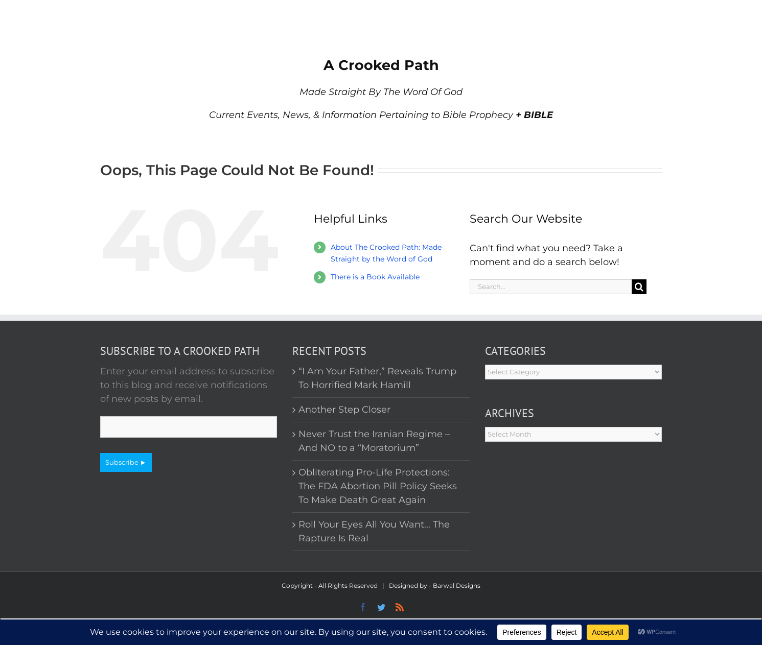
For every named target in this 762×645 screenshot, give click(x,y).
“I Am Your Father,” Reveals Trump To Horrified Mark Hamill (377, 378)
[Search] (639, 286)
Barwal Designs (456, 585)
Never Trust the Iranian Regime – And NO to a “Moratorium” (374, 440)
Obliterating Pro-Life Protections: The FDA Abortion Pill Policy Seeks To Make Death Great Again (377, 486)
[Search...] (551, 286)
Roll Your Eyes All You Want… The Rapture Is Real (374, 531)
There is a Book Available (375, 276)
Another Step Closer (344, 409)
